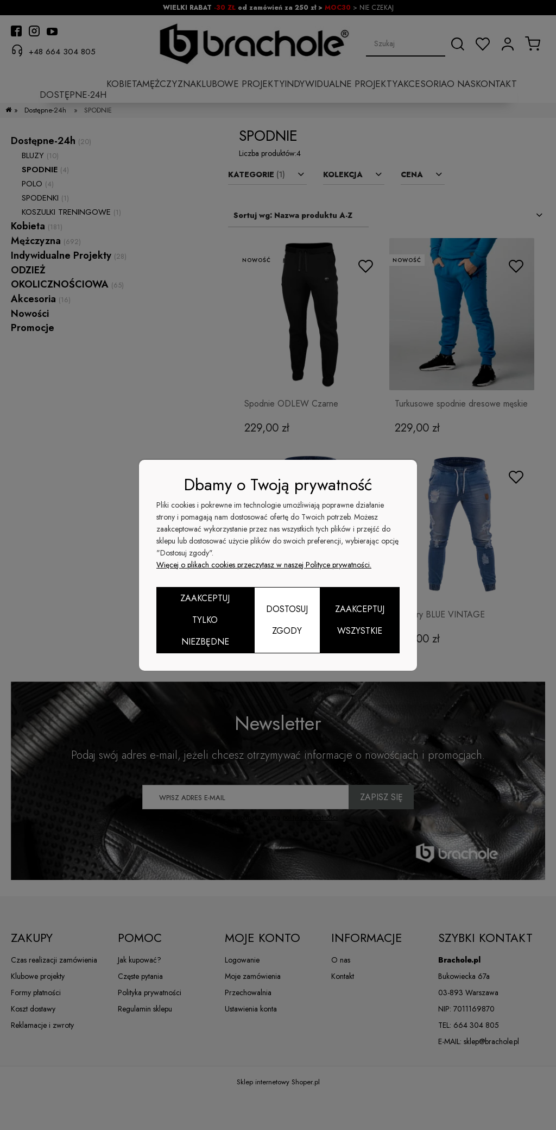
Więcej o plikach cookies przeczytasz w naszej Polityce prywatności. (263, 564)
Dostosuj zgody (287, 620)
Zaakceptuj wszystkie (359, 620)
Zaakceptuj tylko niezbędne (205, 620)
